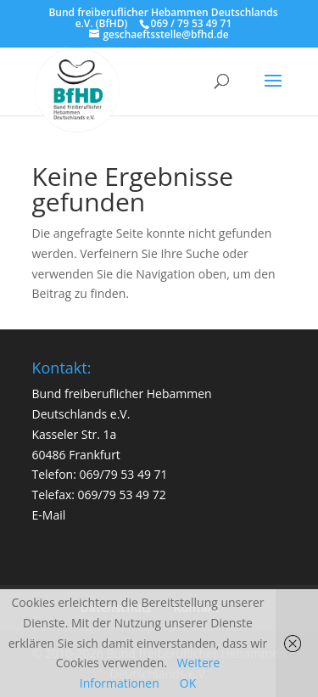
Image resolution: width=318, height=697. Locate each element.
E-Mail (49, 515)
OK (188, 683)
